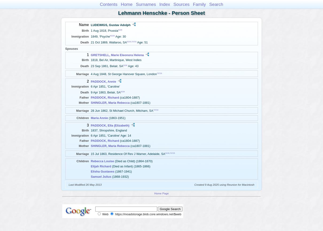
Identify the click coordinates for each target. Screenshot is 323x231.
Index (164, 4)
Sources (181, 4)
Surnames (146, 4)
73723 (159, 73)
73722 (133, 42)
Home (126, 4)
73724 (155, 110)
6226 (120, 30)
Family (199, 4)
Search (216, 4)
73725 (172, 153)
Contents (108, 4)
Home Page (161, 193)
